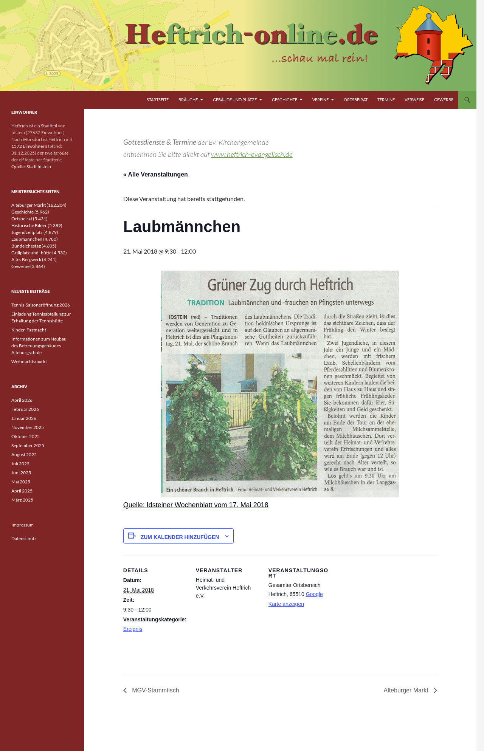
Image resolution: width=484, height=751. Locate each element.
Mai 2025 (20, 482)
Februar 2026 (25, 409)
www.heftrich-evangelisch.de (252, 154)
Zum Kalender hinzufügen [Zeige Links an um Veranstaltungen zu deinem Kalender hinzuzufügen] (180, 537)
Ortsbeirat (356, 99)
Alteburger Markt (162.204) (39, 205)
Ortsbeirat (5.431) (29, 218)
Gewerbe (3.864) (28, 266)
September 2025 (27, 445)
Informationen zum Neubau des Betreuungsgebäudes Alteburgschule (39, 345)
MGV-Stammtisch (154, 690)
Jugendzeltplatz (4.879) (34, 232)
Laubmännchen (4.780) (34, 239)
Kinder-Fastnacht (28, 330)
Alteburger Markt (406, 690)
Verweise (414, 99)
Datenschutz (24, 538)
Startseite (158, 99)
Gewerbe (443, 99)
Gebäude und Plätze (235, 99)
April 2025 (22, 491)
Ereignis (133, 629)
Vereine (320, 99)
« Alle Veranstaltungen (155, 174)
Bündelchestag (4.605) (33, 246)
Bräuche (188, 99)
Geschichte (284, 99)
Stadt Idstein (38, 166)
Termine (386, 99)
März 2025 (22, 500)
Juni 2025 (21, 472)
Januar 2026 (23, 418)
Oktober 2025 (25, 436)
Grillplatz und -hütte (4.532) (39, 252)
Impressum (22, 525)
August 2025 (24, 454)
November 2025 (27, 427)
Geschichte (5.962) (30, 212)
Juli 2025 (20, 463)
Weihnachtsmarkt (29, 361)
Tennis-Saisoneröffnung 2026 (40, 305)
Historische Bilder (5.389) (36, 225)
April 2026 (22, 400)
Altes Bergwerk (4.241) (34, 259)
